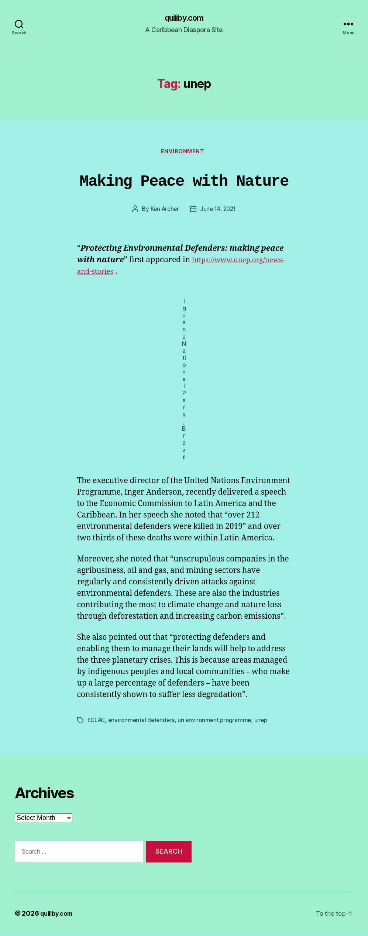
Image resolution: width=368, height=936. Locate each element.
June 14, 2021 (219, 211)
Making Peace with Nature (184, 182)
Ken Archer (163, 211)
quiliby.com (183, 18)
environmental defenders (144, 722)
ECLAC (97, 722)
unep (267, 722)
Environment (184, 153)
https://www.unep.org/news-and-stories (149, 274)
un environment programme (220, 722)
